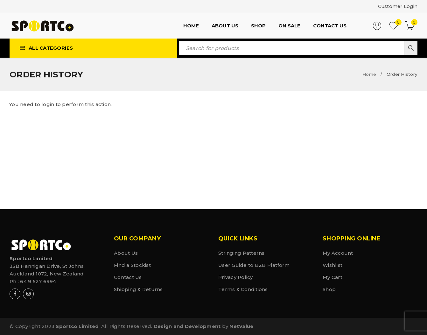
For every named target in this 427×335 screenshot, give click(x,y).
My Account (338, 253)
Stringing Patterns (241, 253)
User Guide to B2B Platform (254, 265)
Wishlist (332, 265)
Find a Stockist (132, 265)
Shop (329, 289)
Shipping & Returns (138, 289)
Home (369, 74)
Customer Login (397, 6)
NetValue (241, 326)
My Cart (332, 277)
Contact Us (128, 277)
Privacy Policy (235, 277)
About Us (126, 253)
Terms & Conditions (243, 289)
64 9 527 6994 (38, 281)
